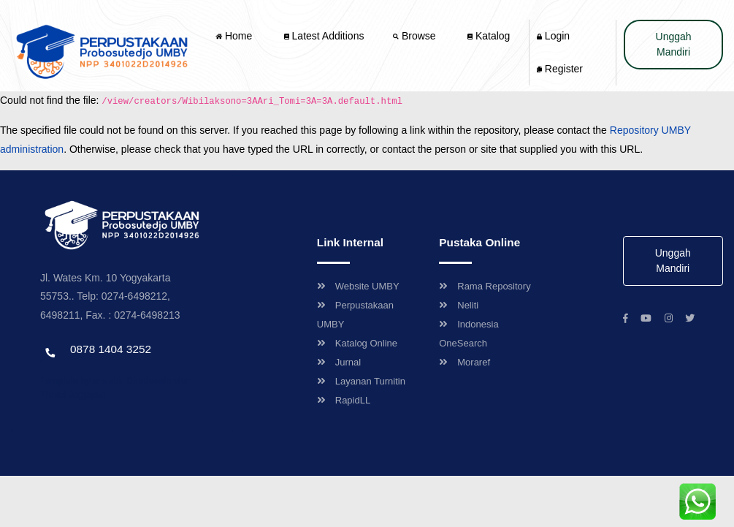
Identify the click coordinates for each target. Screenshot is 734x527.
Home (235, 36)
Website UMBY (358, 286)
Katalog (488, 36)
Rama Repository (484, 286)
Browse (415, 36)
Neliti (458, 305)
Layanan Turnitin (361, 381)
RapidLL (343, 400)
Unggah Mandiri (674, 44)
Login (553, 36)
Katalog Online (357, 343)
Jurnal (339, 362)
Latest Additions (324, 36)
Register (560, 69)
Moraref (464, 362)
